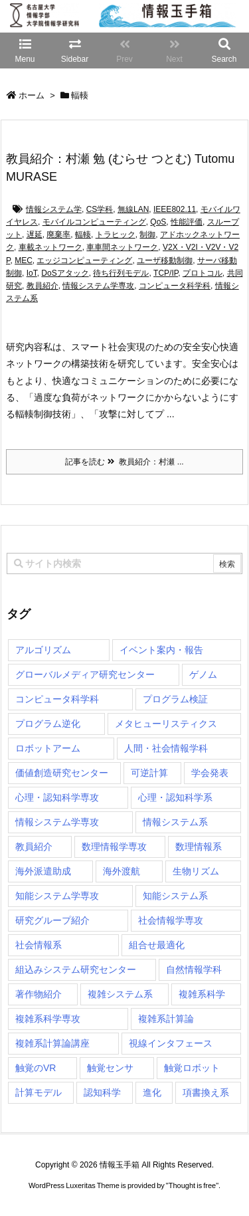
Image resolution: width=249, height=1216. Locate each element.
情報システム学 (54, 209)
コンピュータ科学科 (174, 285)
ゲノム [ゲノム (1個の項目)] (203, 674)
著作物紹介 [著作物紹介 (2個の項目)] (38, 994)
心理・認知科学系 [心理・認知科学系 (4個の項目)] (175, 797)
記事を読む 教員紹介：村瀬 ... (124, 461)
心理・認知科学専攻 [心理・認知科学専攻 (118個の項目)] (57, 797)
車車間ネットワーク (122, 247)
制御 (147, 234)
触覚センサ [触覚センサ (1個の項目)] (110, 1068)
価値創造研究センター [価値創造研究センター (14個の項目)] (61, 772)
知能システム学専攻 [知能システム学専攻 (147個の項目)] (57, 895)
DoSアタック (64, 273)
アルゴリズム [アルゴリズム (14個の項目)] (43, 650)
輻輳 (83, 234)
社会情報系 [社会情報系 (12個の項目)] (38, 945)
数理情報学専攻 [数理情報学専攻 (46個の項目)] (114, 846)
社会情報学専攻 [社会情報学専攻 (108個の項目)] (170, 920)
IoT (32, 273)
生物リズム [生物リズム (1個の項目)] (196, 871)
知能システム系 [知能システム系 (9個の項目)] (175, 895)
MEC (24, 260)
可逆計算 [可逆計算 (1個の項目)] (149, 772)
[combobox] (124, 563)
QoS (158, 222)
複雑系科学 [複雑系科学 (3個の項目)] (202, 994)
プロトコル (202, 273)
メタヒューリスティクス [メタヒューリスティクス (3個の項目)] (166, 723)
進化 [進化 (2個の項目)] (152, 1092)
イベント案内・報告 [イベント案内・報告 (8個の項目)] (161, 650)
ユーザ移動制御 (165, 260)
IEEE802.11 (174, 209)
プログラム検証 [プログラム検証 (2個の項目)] (175, 699)
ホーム (31, 95)
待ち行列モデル (121, 273)
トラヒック (115, 234)
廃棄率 (58, 234)
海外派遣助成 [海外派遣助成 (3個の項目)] (43, 871)
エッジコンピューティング (84, 260)
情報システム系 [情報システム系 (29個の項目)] (175, 822)
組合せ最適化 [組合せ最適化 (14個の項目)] (157, 945)
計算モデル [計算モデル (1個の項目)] (38, 1092)
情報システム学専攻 (98, 285)
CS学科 (100, 209)
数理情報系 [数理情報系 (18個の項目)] (198, 846)
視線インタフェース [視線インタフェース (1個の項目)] (170, 1043)
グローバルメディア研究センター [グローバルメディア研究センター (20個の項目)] (85, 674)
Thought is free (192, 1185)
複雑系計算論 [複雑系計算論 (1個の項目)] (166, 1018)
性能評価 (187, 222)
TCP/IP (165, 273)
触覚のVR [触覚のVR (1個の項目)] (35, 1068)
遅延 (34, 234)
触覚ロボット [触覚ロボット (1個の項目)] (192, 1068)
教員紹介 (42, 285)
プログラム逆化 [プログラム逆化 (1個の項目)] (47, 723)
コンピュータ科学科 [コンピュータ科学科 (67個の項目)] (57, 699)
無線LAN (133, 209)
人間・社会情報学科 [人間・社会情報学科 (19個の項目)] (166, 748)
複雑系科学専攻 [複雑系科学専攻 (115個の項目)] (47, 1018)
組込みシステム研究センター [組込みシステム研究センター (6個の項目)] (75, 969)
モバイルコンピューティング (94, 222)
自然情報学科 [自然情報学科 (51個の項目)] (194, 969)
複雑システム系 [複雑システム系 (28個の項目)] (120, 994)
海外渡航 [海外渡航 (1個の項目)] (121, 871)
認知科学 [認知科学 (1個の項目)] (102, 1092)
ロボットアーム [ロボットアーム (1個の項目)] (47, 748)
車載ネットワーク (50, 247)
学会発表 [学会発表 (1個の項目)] (209, 772)
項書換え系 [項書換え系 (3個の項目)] (206, 1092)
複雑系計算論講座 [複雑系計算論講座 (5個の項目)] (52, 1043)
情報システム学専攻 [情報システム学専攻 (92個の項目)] (57, 822)
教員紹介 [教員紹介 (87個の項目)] (33, 846)
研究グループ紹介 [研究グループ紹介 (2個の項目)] (52, 920)
